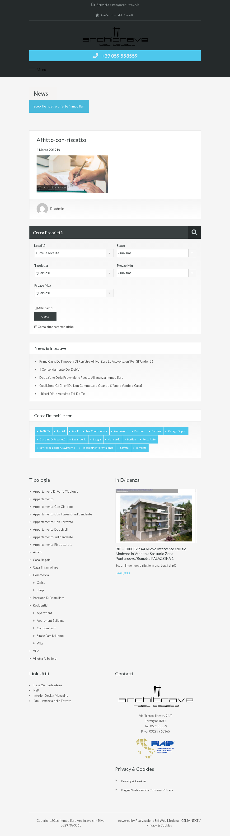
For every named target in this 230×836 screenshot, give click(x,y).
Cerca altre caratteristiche (54, 327)
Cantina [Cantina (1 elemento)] (156, 431)
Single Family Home (50, 636)
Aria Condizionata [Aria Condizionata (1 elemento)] (96, 431)
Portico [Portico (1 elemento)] (131, 439)
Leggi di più (168, 565)
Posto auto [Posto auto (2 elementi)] (149, 439)
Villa (40, 643)
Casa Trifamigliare (45, 567)
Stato (121, 245)
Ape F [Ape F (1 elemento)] (75, 431)
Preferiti (103, 15)
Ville (36, 651)
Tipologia (41, 265)
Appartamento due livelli (50, 529)
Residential (40, 605)
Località (40, 245)
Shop (40, 590)
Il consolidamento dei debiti (59, 369)
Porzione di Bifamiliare (48, 598)
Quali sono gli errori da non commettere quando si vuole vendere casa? (90, 386)
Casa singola (42, 560)
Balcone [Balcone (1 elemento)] (139, 431)
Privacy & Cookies (133, 781)
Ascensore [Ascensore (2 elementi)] (120, 431)
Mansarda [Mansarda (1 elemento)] (114, 439)
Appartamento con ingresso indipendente (62, 514)
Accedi (125, 15)
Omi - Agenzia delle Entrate (52, 701)
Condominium (46, 628)
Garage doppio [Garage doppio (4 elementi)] (177, 431)
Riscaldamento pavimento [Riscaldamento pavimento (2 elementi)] (97, 447)
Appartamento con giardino (53, 507)
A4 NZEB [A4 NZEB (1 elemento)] (44, 431)
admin (59, 209)
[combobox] (73, 253)
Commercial (41, 575)
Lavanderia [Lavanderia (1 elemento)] (79, 439)
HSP (36, 690)
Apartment (44, 613)
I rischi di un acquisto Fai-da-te (62, 394)
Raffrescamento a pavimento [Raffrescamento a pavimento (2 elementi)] (57, 447)
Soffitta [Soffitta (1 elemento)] (124, 447)
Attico (37, 552)
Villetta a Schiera (44, 658)
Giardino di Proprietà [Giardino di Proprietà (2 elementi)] (52, 439)
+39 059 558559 (120, 56)
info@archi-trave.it (125, 5)
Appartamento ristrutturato (52, 544)
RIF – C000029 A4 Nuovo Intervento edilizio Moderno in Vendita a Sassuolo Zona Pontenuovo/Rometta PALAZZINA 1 (151, 553)
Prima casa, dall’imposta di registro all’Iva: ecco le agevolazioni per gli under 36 (96, 361)
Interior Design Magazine (50, 695)
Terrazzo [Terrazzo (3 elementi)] (141, 447)
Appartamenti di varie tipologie (55, 491)
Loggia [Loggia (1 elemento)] (97, 439)
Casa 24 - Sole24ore (47, 685)
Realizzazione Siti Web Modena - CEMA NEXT (167, 820)
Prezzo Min (125, 265)
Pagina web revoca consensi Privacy (147, 790)
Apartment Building (50, 620)
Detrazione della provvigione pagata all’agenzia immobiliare (81, 377)
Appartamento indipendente (53, 537)
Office (41, 582)
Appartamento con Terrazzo (53, 522)
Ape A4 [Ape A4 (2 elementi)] (61, 431)
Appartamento (43, 499)
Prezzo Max (42, 285)
